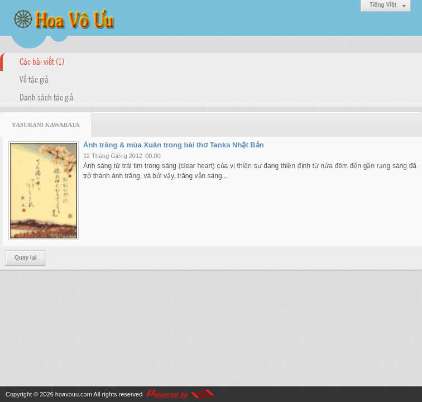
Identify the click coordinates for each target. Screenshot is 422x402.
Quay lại (25, 258)
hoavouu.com (73, 394)
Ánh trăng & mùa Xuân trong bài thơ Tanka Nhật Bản (173, 145)
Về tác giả (34, 79)
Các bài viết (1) (42, 61)
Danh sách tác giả (47, 96)
